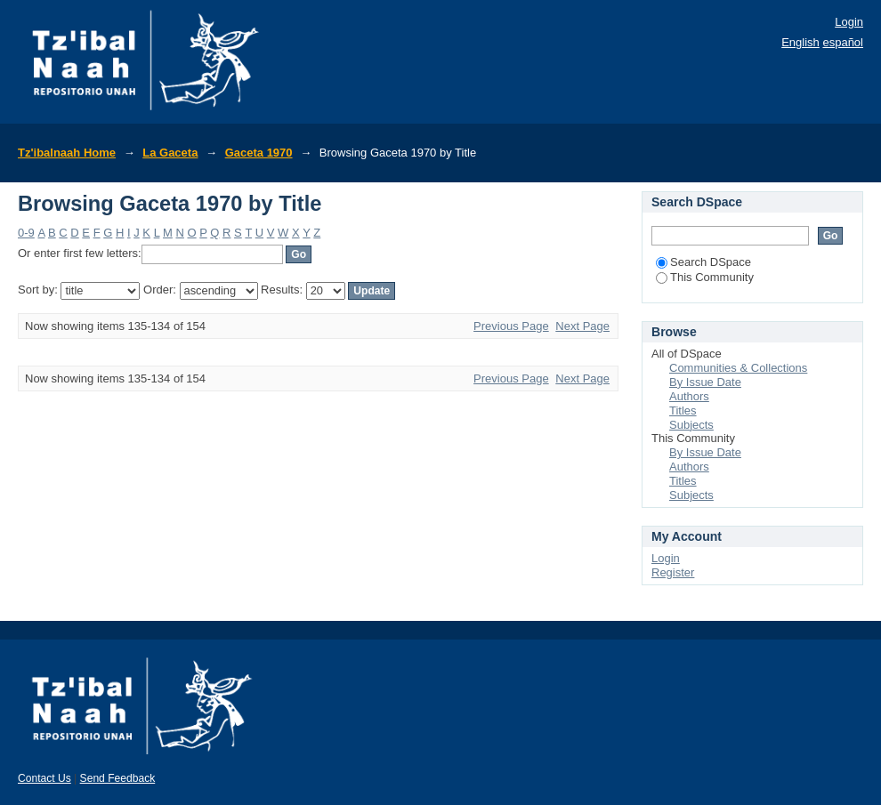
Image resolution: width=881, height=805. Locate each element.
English (800, 42)
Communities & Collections (738, 367)
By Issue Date (705, 382)
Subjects (691, 424)
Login (849, 21)
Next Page (582, 326)
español (842, 42)
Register (672, 572)
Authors (689, 396)
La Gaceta (170, 152)
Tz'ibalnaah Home (67, 152)
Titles (683, 410)
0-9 (26, 232)
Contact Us (44, 778)
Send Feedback (118, 778)
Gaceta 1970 (259, 152)
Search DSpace (703, 262)
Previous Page (511, 326)
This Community (705, 277)
